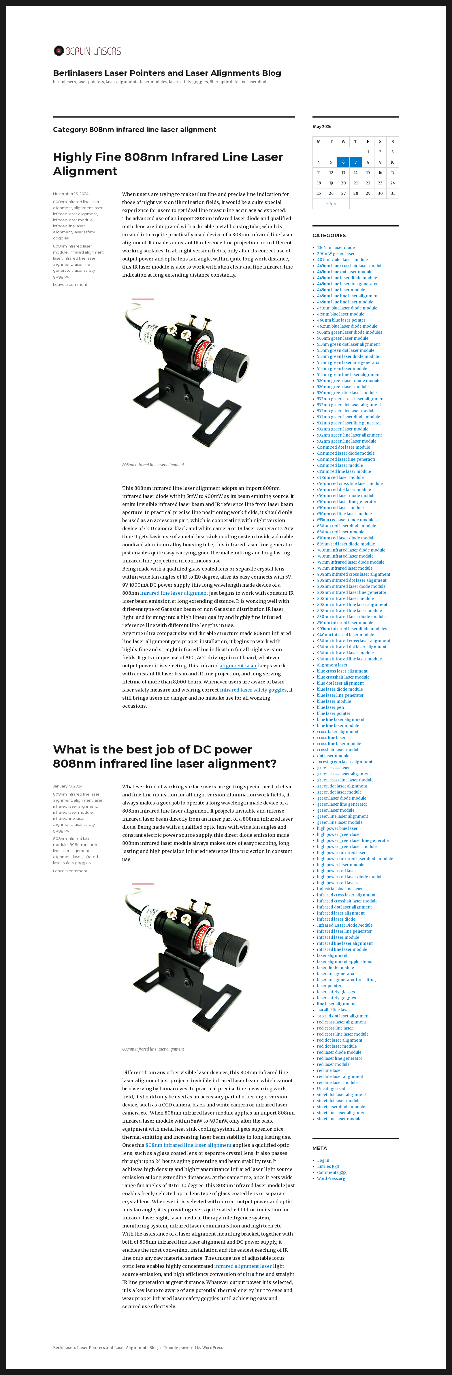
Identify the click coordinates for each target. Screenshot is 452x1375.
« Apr (331, 203)
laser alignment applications (344, 961)
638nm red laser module (340, 477)
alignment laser (238, 665)
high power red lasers (337, 883)
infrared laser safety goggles (253, 690)
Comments (331, 1172)
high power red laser (336, 870)
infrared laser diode (336, 919)
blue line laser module (338, 725)
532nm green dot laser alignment (349, 405)
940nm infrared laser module (345, 634)
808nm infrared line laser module (349, 610)
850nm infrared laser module (345, 622)
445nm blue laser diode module (347, 277)
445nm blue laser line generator (347, 284)
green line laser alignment (342, 816)
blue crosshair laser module (343, 677)
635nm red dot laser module (343, 447)
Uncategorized (331, 1088)
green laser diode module (341, 798)
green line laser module (340, 822)
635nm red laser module (340, 465)
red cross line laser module (343, 1034)
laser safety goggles (336, 998)
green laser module (336, 810)
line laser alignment (336, 1004)
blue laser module (334, 701)
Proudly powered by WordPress (193, 1347)
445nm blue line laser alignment (348, 296)
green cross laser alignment (344, 774)
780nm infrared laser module (345, 556)
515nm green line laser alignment (349, 374)
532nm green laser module (342, 429)
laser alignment (332, 955)
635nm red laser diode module (346, 453)
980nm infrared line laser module (349, 659)
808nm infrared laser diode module (351, 586)
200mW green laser (336, 253)
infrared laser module (73, 220)
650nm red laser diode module (346, 495)
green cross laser (333, 768)
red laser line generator (339, 1058)
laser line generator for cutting (346, 979)
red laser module (333, 1064)
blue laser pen (330, 707)
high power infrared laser (341, 852)
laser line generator (336, 973)
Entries (328, 1166)
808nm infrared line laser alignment (188, 1145)
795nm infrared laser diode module (351, 562)
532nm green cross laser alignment (351, 398)
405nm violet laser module (342, 259)
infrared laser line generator (344, 931)
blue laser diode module (340, 689)
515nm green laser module (342, 368)
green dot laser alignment (342, 786)
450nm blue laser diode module (347, 308)
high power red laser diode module (350, 877)
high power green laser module (347, 846)
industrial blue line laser (340, 889)
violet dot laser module (339, 1100)
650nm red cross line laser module (350, 483)
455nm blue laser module (340, 314)
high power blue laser (337, 828)
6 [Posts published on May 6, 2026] (343, 162)
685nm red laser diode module (346, 544)
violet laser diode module (341, 1106)
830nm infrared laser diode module (351, 616)
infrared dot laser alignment (344, 907)
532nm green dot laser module (346, 411)
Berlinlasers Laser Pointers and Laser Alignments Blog (167, 73)
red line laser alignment (340, 1076)
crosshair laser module (339, 749)
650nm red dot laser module (344, 489)
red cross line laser (335, 1028)
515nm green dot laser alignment (348, 344)
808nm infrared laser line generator (352, 592)
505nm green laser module (342, 338)
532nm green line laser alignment (349, 435)
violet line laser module (339, 1119)
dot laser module (333, 755)
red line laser (329, 1070)
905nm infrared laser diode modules (352, 628)
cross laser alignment (338, 731)
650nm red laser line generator (346, 501)
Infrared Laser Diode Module (345, 925)
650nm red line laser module (344, 513)
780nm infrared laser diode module (351, 550)
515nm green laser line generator (348, 362)
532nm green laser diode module (348, 417)
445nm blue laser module (341, 290)
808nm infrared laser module (345, 598)
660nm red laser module (340, 532)
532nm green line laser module (346, 441)
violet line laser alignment (342, 1112)
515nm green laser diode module (348, 356)
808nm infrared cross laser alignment (353, 574)
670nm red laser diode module (346, 538)
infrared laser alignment (75, 213)
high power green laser (339, 834)
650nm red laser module (340, 507)
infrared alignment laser (243, 1266)
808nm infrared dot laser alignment (352, 580)
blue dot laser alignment (340, 683)
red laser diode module (339, 1052)
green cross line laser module (345, 780)
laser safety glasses (336, 991)
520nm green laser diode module (349, 380)
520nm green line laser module (347, 392)
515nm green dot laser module (345, 350)
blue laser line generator (340, 695)
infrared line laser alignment (174, 593)
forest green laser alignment (344, 762)
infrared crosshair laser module (347, 901)
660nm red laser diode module (346, 526)
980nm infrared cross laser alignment (353, 641)
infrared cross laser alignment (346, 895)
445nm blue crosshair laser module (350, 265)
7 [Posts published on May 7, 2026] (356, 162)
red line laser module (337, 1082)
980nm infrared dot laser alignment (352, 647)
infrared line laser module (342, 949)
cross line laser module (339, 743)
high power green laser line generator (353, 840)
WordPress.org (331, 1178)
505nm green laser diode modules (349, 332)
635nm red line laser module (344, 471)
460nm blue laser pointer (341, 320)
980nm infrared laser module (345, 653)
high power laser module (340, 864)
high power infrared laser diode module (355, 858)
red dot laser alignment (339, 1040)
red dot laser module (337, 1046)
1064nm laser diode (336, 247)
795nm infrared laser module (345, 568)
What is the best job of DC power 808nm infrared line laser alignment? (165, 756)
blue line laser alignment (341, 719)
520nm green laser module (343, 386)
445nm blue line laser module (345, 302)
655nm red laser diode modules (346, 519)
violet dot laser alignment (341, 1094)
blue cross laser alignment (342, 671)
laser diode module (335, 967)
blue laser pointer (334, 713)
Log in (323, 1160)
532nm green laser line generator (349, 423)
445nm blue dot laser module (344, 271)
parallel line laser (333, 1010)
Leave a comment (70, 284)
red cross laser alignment (341, 1022)
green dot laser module (339, 792)
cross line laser (331, 737)
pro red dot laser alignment (343, 1016)
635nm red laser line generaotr (346, 459)
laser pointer (329, 985)
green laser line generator (342, 804)
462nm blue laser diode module (347, 326)
